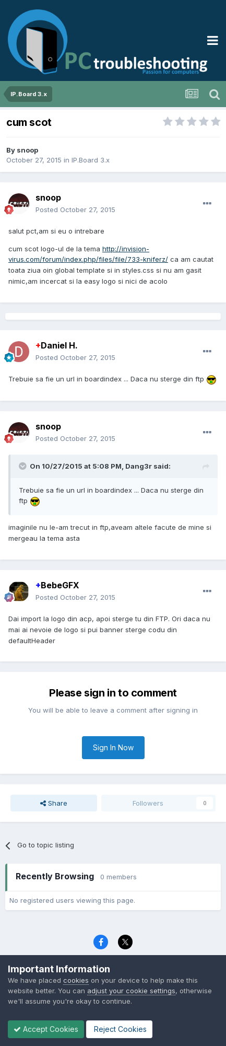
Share (53, 803)
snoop (27, 150)
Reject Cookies (119, 1029)
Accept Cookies (46, 1029)
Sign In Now (113, 747)
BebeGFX (57, 585)
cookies (76, 980)
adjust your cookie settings (131, 990)
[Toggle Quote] (23, 466)
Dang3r (138, 466)
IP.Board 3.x (91, 160)
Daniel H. (56, 345)
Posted (75, 209)
